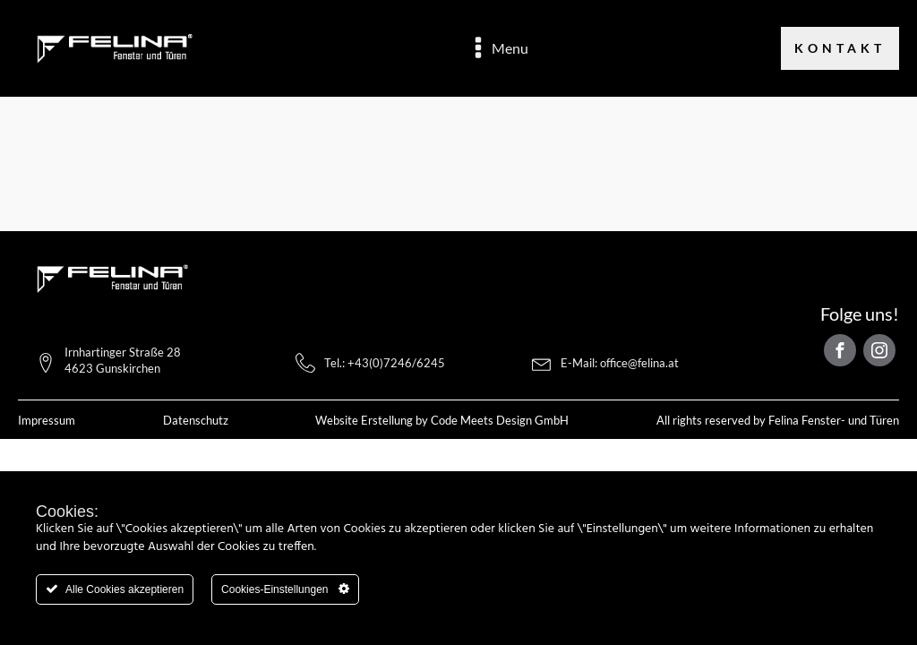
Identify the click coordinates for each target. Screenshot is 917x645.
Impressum (46, 420)
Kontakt (840, 48)
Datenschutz (195, 420)
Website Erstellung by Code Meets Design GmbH (442, 420)
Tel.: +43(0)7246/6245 (384, 363)
